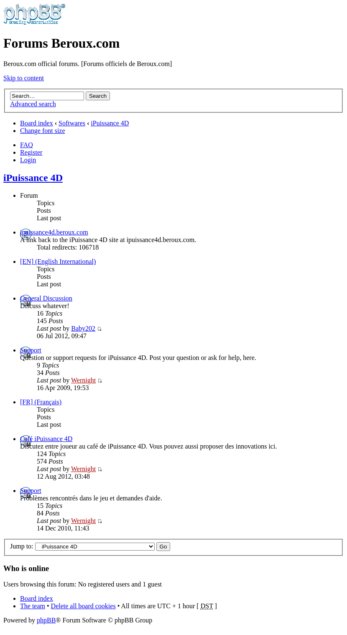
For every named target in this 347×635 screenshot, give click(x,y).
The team (32, 605)
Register (31, 152)
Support (30, 350)
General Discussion (46, 298)
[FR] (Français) (40, 401)
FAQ (26, 144)
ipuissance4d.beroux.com (54, 232)
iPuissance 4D (110, 123)
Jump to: (21, 546)
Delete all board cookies (83, 605)
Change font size (42, 130)
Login (28, 159)
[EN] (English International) (58, 261)
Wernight (83, 380)
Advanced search (33, 103)
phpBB (46, 620)
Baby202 (83, 328)
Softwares (72, 123)
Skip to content (23, 78)
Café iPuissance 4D (46, 438)
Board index (36, 123)
